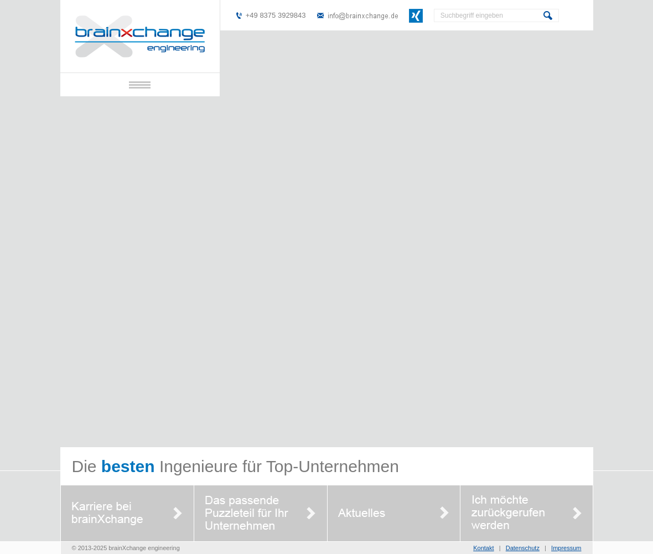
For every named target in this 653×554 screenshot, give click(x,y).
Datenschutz (523, 548)
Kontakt (483, 548)
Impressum (566, 548)
